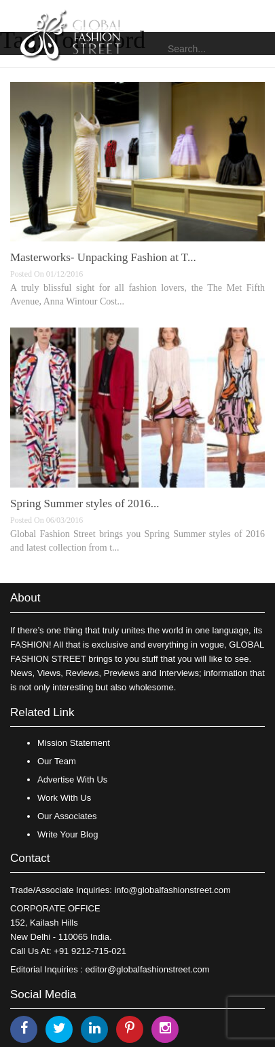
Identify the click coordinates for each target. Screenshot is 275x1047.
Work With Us (64, 798)
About (25, 597)
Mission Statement (73, 743)
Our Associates (66, 816)
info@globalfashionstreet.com (172, 890)
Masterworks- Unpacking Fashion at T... (103, 257)
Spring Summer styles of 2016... (85, 503)
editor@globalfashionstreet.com (148, 969)
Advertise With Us (72, 779)
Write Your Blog (67, 834)
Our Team (56, 761)
